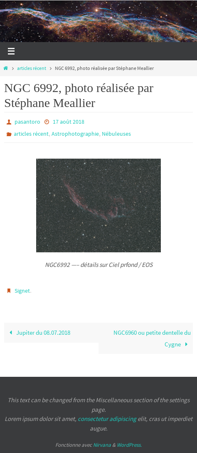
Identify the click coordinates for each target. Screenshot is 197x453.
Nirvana (102, 444)
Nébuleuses (116, 133)
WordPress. (129, 444)
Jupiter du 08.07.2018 (38, 332)
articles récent (31, 68)
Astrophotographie (75, 133)
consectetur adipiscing (107, 419)
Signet (22, 290)
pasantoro (27, 121)
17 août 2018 (68, 121)
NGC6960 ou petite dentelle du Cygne (152, 338)
